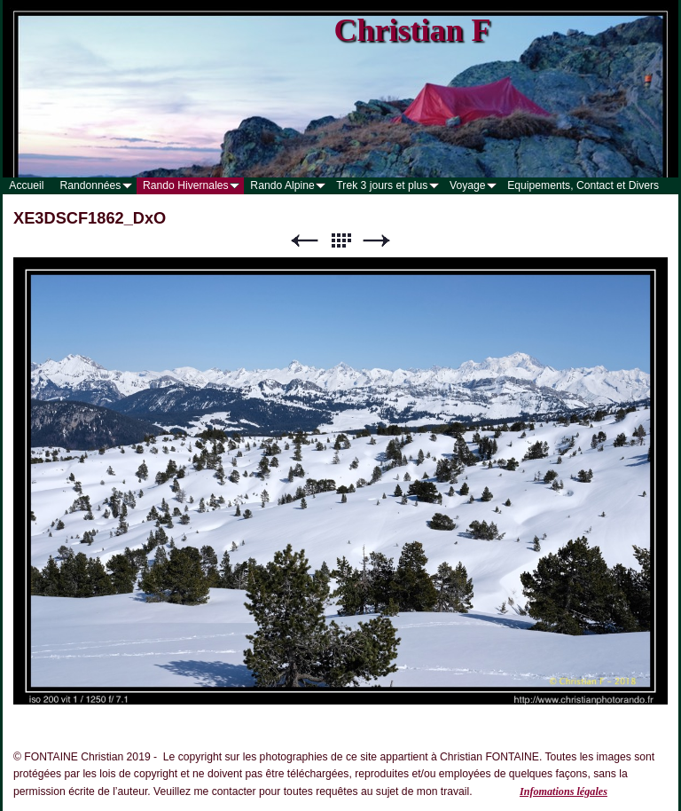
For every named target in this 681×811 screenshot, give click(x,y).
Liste (340, 241)
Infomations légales (563, 791)
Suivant (377, 241)
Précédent (304, 241)
